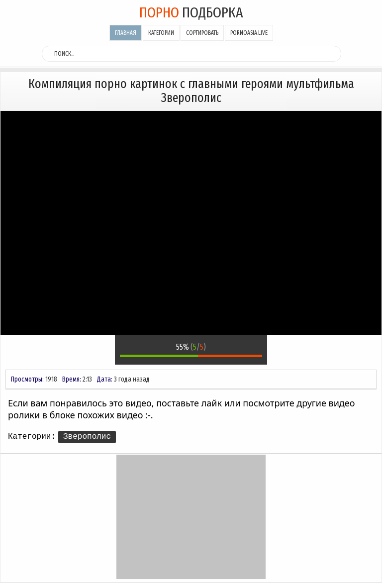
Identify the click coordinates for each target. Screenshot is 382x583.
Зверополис (87, 436)
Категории (161, 32)
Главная (125, 32)
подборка (191, 12)
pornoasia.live (249, 32)
